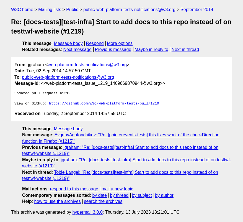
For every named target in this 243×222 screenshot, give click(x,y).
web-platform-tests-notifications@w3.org (87, 64)
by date (99, 195)
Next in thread (185, 49)
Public (72, 9)
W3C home (22, 9)
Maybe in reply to (151, 49)
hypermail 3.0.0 (87, 212)
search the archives (103, 201)
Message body (68, 43)
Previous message (113, 49)
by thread (119, 195)
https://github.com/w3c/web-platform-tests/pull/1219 (104, 103)
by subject (142, 195)
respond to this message (74, 189)
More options (120, 43)
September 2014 (196, 9)
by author (164, 195)
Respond (95, 43)
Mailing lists (49, 9)
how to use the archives (57, 201)
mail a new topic (117, 189)
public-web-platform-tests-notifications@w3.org (129, 9)
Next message (77, 49)
